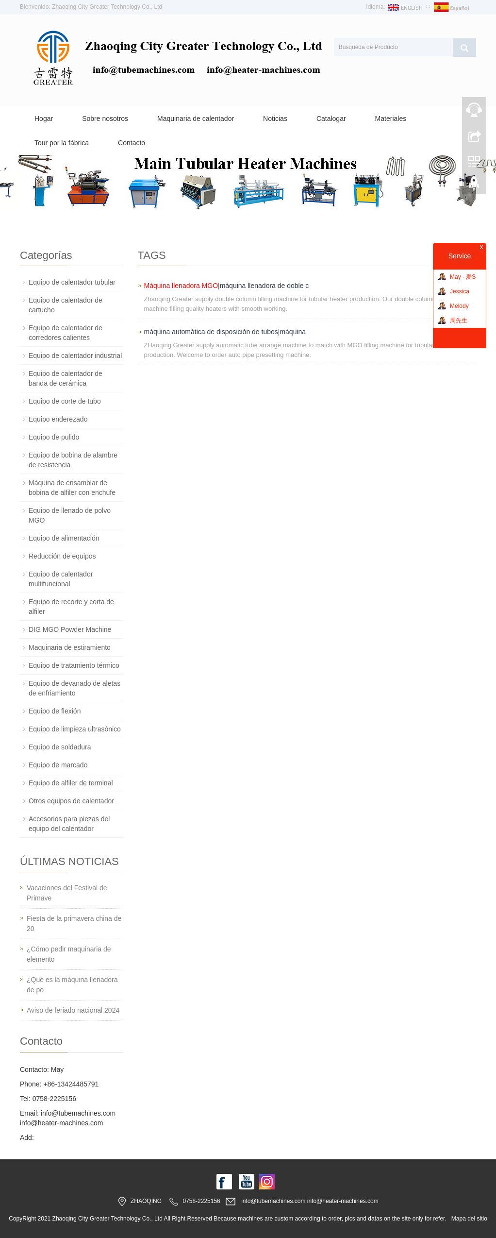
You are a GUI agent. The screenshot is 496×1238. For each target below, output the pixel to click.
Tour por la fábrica (61, 143)
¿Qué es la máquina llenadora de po (72, 985)
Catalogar (331, 118)
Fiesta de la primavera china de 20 (74, 924)
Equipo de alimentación (64, 538)
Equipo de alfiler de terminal (71, 783)
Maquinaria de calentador (195, 118)
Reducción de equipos (62, 556)
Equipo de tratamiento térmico (74, 665)
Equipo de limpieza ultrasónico (75, 729)
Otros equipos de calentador (71, 801)
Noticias (275, 118)
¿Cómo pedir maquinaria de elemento (69, 954)
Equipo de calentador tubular (72, 282)
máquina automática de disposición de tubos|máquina (225, 332)
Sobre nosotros (105, 118)
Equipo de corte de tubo (65, 401)
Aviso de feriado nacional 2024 (73, 1010)
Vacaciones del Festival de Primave (67, 893)
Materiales (391, 118)
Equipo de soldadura (60, 747)
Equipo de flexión (55, 711)
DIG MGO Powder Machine (70, 629)
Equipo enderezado (58, 419)
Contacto (131, 143)
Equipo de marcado (58, 765)
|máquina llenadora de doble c (226, 285)
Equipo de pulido (54, 437)
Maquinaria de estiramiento (70, 647)
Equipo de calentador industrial (75, 355)
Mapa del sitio (469, 1218)
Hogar (43, 118)
